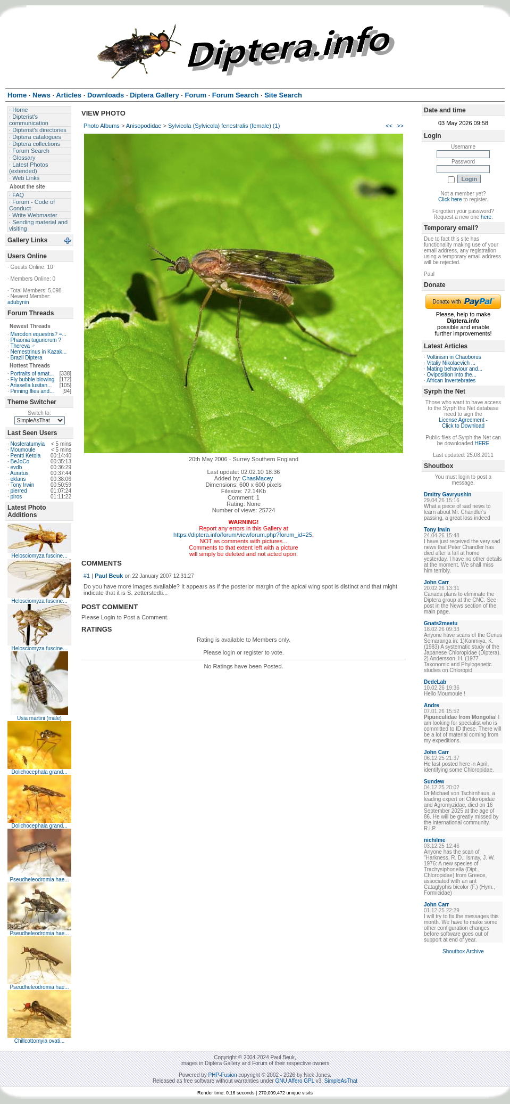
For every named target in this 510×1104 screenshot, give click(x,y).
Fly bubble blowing (33, 379)
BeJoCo (20, 461)
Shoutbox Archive (463, 951)
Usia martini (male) (39, 718)
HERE (481, 443)
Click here (450, 199)
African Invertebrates (451, 380)
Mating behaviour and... (455, 369)
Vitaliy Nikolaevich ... (451, 363)
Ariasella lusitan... (31, 385)
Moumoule (23, 450)
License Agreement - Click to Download (463, 423)
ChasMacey (257, 478)
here (486, 217)
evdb (16, 467)
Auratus (19, 473)
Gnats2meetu (440, 623)
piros (16, 497)
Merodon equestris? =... (38, 334)
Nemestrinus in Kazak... (39, 352)
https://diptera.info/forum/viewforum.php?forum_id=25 (242, 534)
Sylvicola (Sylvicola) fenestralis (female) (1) (224, 125)
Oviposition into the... (451, 375)
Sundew (434, 781)
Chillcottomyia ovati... (39, 1041)
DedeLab (435, 682)
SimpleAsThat (340, 1081)
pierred (19, 491)
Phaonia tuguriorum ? (36, 340)
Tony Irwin (22, 485)
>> (400, 125)
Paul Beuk (109, 576)
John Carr (436, 582)
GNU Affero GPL (294, 1081)
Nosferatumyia (28, 444)
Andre (431, 705)
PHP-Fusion (222, 1075)
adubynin (18, 302)
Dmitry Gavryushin (447, 494)
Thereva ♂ (22, 346)
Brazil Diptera (27, 358)
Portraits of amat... (32, 374)
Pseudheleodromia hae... (39, 879)
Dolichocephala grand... (39, 772)
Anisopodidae (144, 125)
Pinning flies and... (32, 391)
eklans (18, 479)
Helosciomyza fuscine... (39, 556)
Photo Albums (101, 125)
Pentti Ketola (26, 456)
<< (389, 125)
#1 (86, 576)
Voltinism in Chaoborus (454, 357)
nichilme (435, 840)
